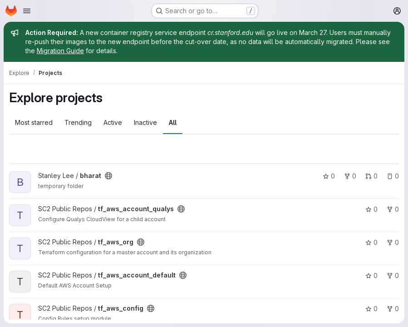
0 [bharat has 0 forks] (350, 176)
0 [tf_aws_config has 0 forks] (393, 308)
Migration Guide (60, 50)
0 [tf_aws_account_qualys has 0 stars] (371, 209)
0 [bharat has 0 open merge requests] (371, 176)
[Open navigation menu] (27, 11)
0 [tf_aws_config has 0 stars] (371, 308)
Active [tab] (112, 122)
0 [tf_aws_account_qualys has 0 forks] (393, 209)
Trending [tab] (78, 122)
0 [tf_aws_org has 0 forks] (393, 242)
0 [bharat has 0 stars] (329, 176)
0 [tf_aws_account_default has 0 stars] (371, 275)
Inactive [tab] (145, 122)
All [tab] (173, 122)
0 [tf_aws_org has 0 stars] (371, 242)
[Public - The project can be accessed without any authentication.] (108, 175)
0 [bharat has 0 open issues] (393, 176)
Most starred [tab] (34, 122)
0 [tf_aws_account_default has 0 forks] (393, 275)
